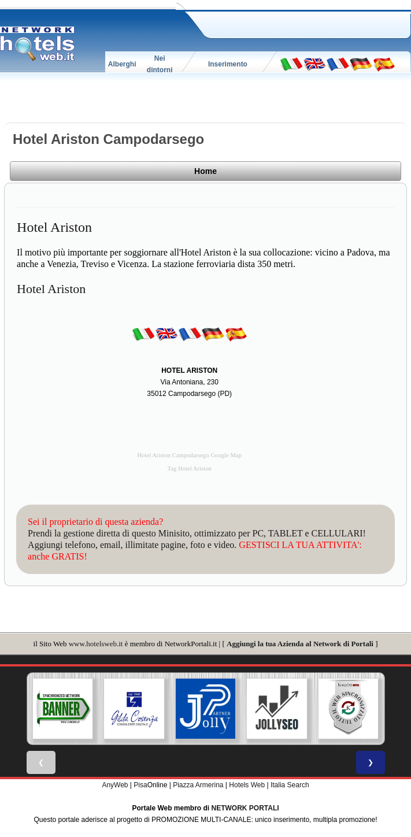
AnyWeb (115, 785)
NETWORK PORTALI (245, 808)
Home (205, 171)
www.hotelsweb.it (96, 643)
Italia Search (290, 785)
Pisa (140, 785)
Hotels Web (247, 785)
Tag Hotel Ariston (190, 468)
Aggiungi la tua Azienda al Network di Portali (300, 643)
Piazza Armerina (198, 785)
